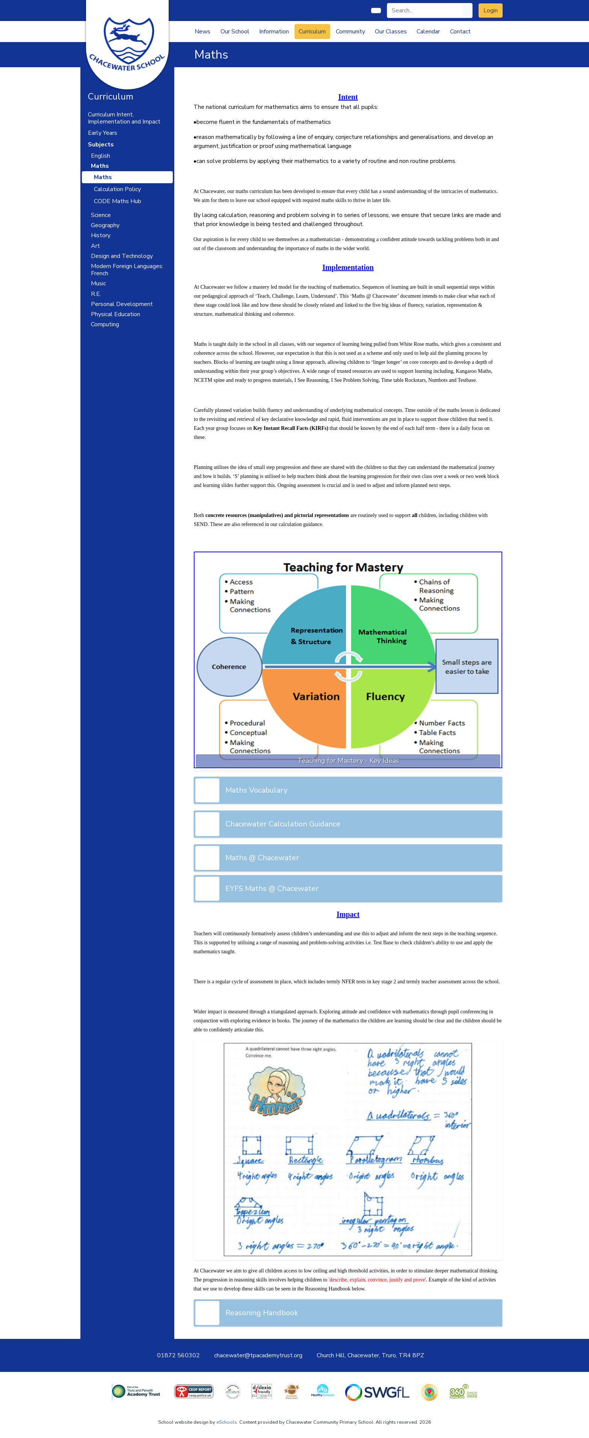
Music (98, 283)
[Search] (425, 10)
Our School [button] (234, 31)
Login (490, 10)
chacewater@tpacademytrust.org (258, 1355)
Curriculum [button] (312, 31)
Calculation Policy (117, 189)
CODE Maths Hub (117, 201)
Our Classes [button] (391, 31)
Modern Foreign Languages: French (127, 269)
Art (95, 246)
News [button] (202, 31)
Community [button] (350, 31)
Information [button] (274, 31)
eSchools (226, 1422)
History (100, 235)
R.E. (96, 294)
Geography (105, 225)
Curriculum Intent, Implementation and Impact (124, 118)
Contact (460, 31)
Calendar (428, 31)
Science (101, 215)
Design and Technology (122, 256)
